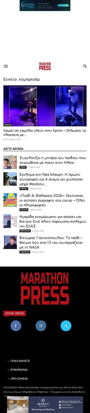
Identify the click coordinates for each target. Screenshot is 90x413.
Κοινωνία (7, 125)
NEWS (23, 167)
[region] (45, 5)
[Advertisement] (45, 36)
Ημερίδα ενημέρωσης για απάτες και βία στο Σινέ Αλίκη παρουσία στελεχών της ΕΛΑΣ (52, 221)
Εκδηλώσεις (25, 231)
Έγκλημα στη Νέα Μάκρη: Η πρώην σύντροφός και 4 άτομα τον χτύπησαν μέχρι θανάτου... (51, 179)
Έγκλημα (23, 188)
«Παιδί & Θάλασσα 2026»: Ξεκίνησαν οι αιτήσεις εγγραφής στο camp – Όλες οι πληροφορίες (52, 200)
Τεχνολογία (24, 252)
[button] (45, 5)
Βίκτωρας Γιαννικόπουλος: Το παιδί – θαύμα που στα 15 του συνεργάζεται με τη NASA (51, 242)
